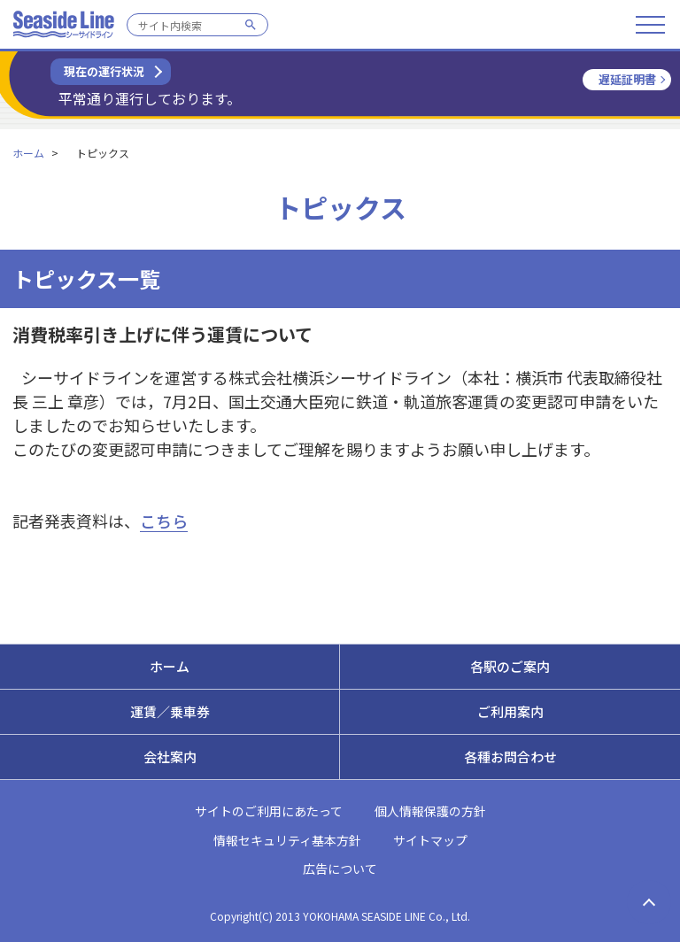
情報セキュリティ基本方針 (287, 840)
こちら (164, 520)
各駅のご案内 (510, 666)
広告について (340, 868)
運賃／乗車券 (170, 711)
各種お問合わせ (510, 756)
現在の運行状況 (104, 71)
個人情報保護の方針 (430, 811)
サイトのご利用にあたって (269, 811)
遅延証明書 (627, 79)
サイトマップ (430, 840)
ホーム (28, 152)
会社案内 (170, 756)
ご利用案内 (510, 711)
